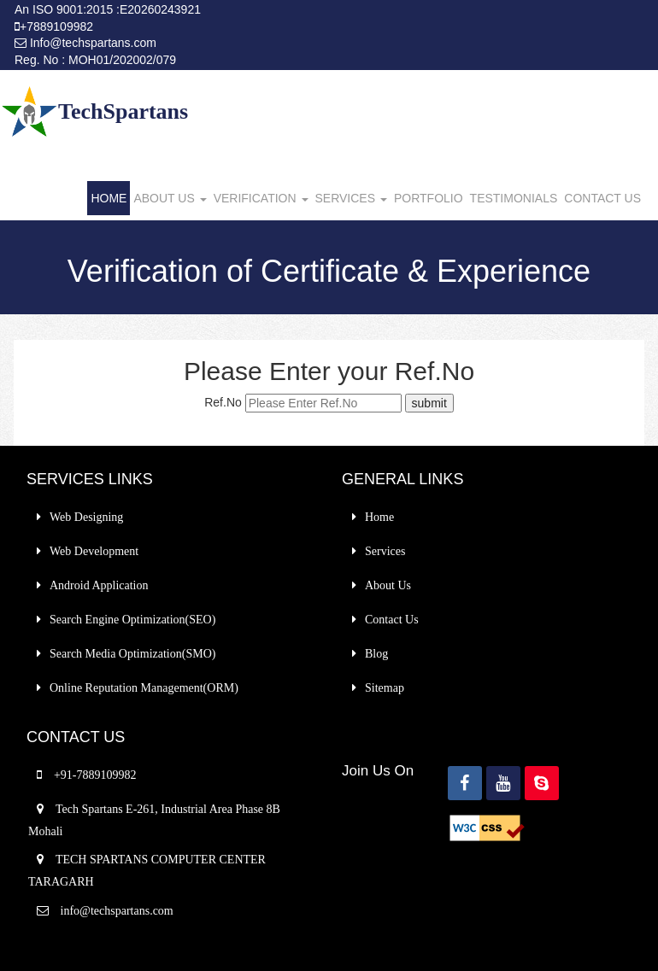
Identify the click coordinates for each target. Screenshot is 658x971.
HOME (108, 198)
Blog (376, 653)
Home (379, 517)
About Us (388, 585)
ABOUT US (169, 198)
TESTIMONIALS (514, 198)
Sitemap (384, 687)
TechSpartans (123, 111)
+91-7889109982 (95, 775)
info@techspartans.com (115, 910)
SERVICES (351, 198)
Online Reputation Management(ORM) (144, 687)
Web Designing (86, 517)
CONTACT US (602, 198)
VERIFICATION (261, 198)
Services (385, 551)
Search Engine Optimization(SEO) (132, 619)
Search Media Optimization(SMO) (132, 653)
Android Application (99, 585)
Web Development (94, 551)
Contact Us (392, 619)
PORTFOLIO (428, 198)
